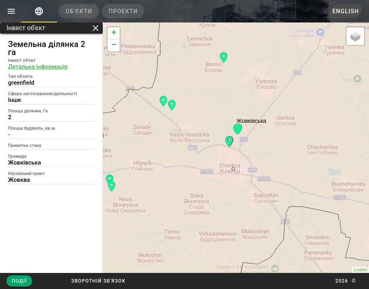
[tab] (39, 11)
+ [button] (113, 33)
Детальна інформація (37, 66)
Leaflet (360, 269)
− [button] (113, 45)
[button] (98, 281)
